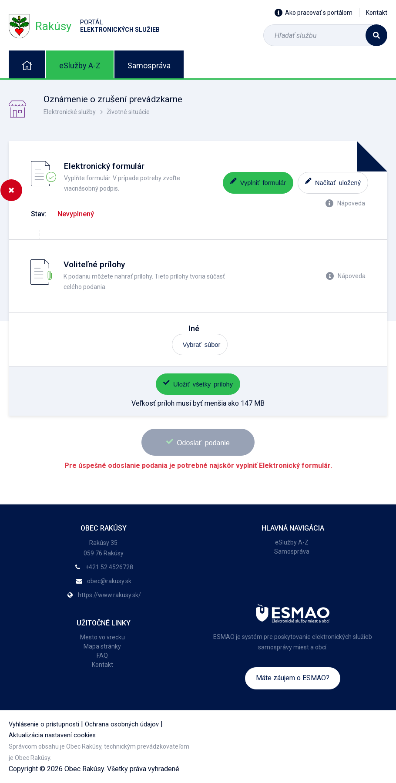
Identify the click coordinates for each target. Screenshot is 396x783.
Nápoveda (345, 203)
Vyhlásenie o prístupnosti (44, 724)
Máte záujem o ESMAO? (292, 678)
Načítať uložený (333, 181)
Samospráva (149, 65)
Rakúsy (84, 26)
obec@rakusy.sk (109, 581)
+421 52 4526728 (109, 567)
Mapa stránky (102, 646)
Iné (193, 328)
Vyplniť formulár (258, 181)
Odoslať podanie (198, 442)
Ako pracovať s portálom (313, 13)
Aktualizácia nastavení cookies (52, 735)
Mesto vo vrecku (102, 637)
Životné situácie (128, 111)
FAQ (102, 655)
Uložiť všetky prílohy (198, 383)
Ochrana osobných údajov (122, 724)
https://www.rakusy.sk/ (109, 594)
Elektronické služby (70, 111)
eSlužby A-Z (80, 65)
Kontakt (376, 12)
